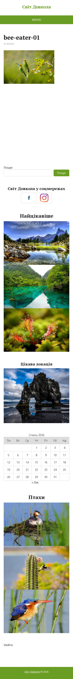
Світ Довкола (36, 7)
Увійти (8, 645)
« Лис (35, 482)
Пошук (8, 167)
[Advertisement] (36, 127)
